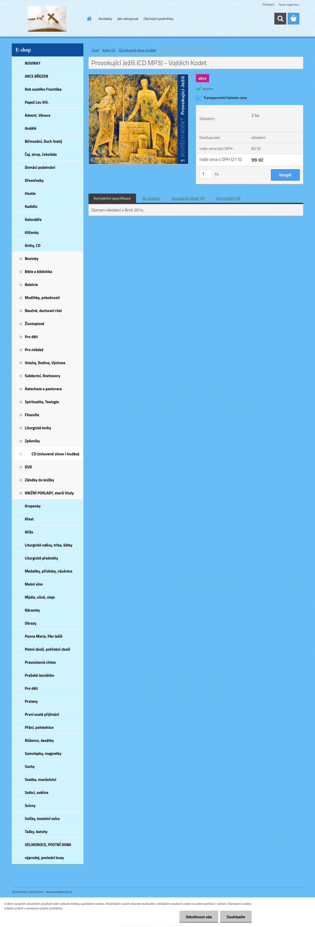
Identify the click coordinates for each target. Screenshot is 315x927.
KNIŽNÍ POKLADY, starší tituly (49, 493)
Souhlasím (236, 917)
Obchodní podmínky (158, 18)
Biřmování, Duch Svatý (43, 141)
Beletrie (31, 285)
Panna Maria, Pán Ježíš (43, 636)
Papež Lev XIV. (37, 102)
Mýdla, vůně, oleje (40, 597)
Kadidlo (31, 206)
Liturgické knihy (38, 428)
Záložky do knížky (39, 480)
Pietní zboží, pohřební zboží (47, 649)
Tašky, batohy (36, 832)
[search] (280, 19)
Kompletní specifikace (112, 198)
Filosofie (32, 415)
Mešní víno (34, 584)
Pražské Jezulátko (39, 675)
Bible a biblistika (38, 272)
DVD (28, 467)
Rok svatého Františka (43, 89)
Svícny (30, 806)
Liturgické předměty (41, 558)
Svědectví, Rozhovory (42, 376)
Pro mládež (34, 350)
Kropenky (33, 506)
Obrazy (31, 623)
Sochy (30, 766)
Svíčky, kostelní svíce (42, 819)
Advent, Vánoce (37, 115)
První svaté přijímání (42, 714)
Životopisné (34, 324)
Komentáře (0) (228, 198)
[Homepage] (89, 19)
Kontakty (105, 18)
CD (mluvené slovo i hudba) (55, 454)
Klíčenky (32, 232)
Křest (29, 519)
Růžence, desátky (39, 740)
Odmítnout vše (199, 917)
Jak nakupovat (127, 18)
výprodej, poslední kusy (44, 858)
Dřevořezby (34, 180)
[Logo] (47, 19)
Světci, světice (36, 792)
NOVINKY (32, 63)
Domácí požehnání (40, 167)
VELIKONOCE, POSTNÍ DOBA (48, 845)
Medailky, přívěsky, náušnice (48, 571)
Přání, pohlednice (39, 727)
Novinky (31, 259)
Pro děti (31, 337)
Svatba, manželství (40, 779)
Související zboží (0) (188, 198)
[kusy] (205, 173)
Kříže (29, 532)
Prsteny (31, 701)
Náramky (32, 610)
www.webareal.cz (59, 891)
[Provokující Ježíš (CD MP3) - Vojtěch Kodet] (138, 76)
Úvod (95, 50)
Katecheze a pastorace (43, 389)
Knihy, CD (32, 245)
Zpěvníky (32, 441)
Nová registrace (289, 4)
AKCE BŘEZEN (36, 76)
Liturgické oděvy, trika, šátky (48, 545)
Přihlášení (268, 4)
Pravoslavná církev (40, 662)
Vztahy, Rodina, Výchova (45, 363)
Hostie (30, 193)
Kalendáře (33, 219)
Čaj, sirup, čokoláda (41, 154)
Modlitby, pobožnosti (42, 298)
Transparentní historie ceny (221, 98)
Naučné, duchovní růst (43, 311)
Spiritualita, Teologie (42, 402)
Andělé (30, 128)
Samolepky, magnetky (43, 753)
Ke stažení (151, 198)
